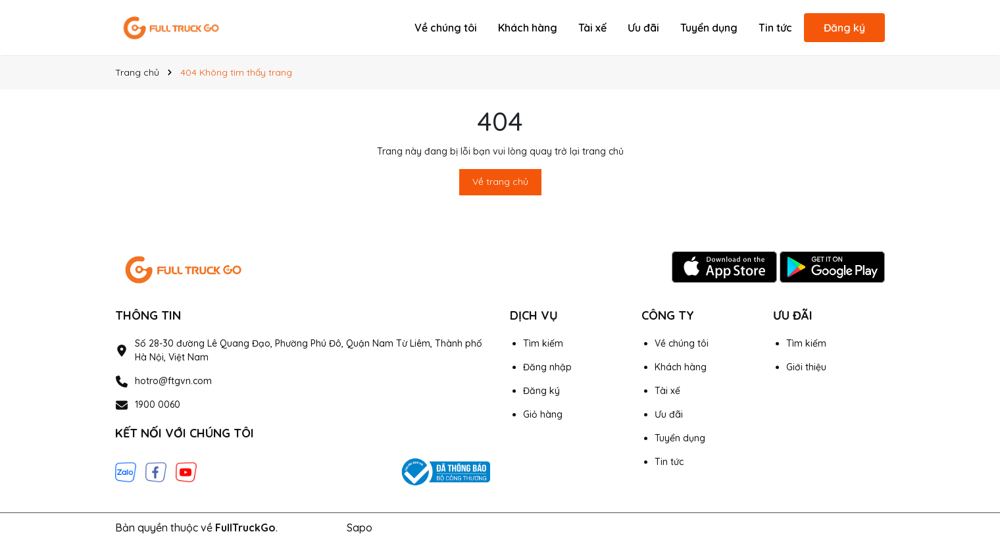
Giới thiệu (806, 367)
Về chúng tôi (445, 27)
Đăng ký (844, 27)
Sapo (359, 527)
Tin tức (775, 27)
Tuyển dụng (709, 27)
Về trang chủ (500, 181)
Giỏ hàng (542, 414)
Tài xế (592, 27)
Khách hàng (527, 27)
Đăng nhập (547, 367)
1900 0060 (157, 404)
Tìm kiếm (543, 343)
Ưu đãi (643, 27)
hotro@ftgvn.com (173, 381)
